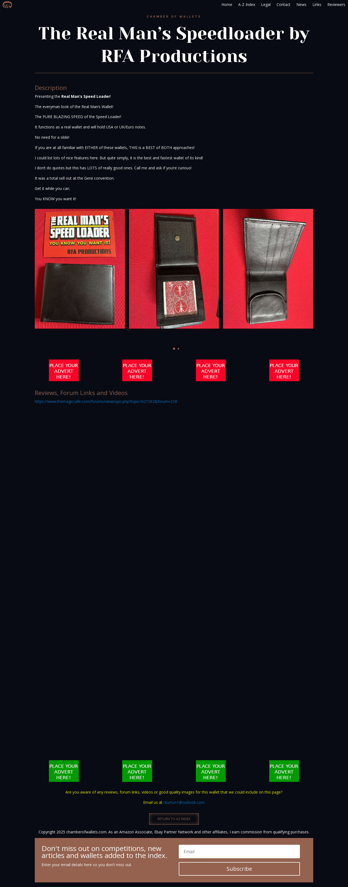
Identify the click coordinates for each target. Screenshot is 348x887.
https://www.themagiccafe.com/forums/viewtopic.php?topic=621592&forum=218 (106, 401)
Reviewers (336, 4)
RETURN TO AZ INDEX (174, 819)
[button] (174, 349)
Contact (283, 4)
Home (226, 4)
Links (316, 4)
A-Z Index (246, 4)
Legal (266, 4)
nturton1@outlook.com (184, 802)
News (301, 4)
